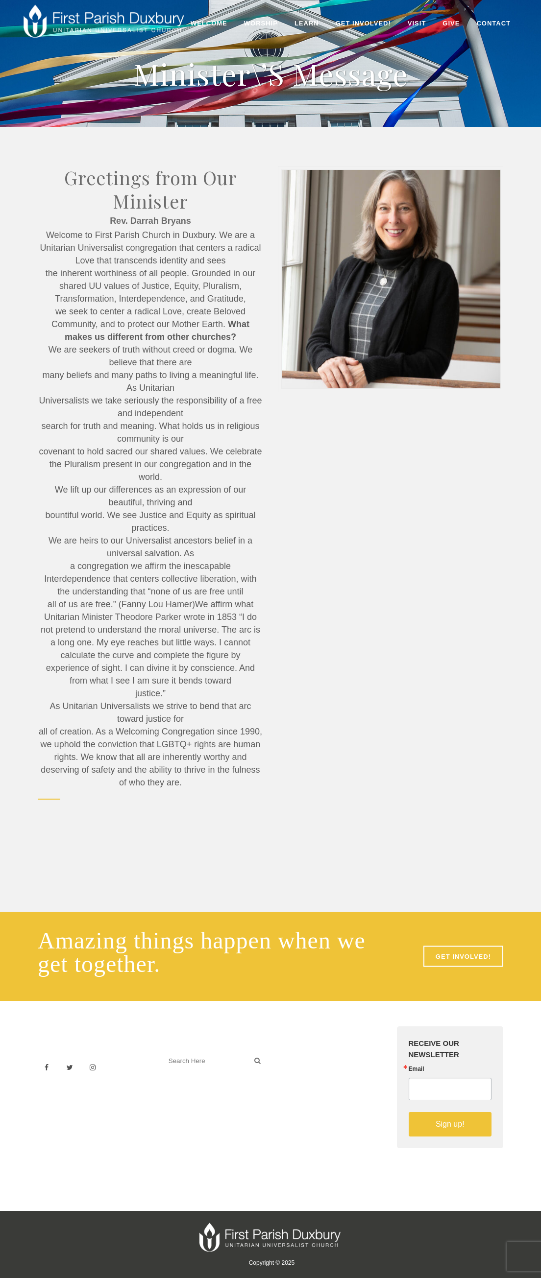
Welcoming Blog (190, 1104)
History (291, 1078)
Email (416, 1069)
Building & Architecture (317, 1089)
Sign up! (450, 1124)
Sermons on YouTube (315, 1099)
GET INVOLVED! (463, 956)
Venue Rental (302, 1056)
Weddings (296, 1067)
